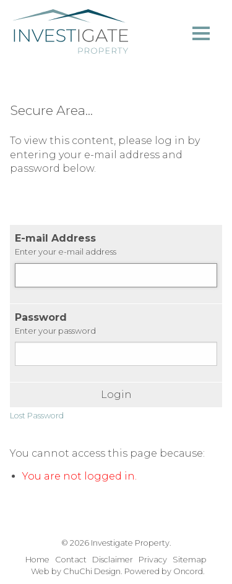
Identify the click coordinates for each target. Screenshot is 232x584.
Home (37, 559)
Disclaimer (112, 559)
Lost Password (37, 415)
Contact (71, 559)
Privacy (153, 559)
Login (116, 395)
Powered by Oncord (163, 571)
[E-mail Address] (116, 275)
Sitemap (190, 559)
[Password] (116, 354)
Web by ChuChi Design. (76, 571)
